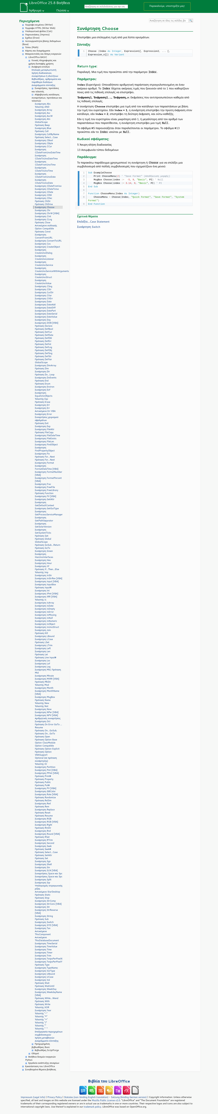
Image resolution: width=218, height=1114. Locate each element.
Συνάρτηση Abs (43, 103)
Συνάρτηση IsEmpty (45, 608)
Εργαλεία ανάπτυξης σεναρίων (43, 1062)
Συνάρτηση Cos (43, 243)
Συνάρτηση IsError (44, 611)
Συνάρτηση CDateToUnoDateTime (46, 157)
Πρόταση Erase (42, 401)
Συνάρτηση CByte (44, 143)
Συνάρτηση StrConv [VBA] (48, 903)
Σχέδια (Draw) (32, 37)
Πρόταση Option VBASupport (43, 753)
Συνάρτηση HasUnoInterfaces (44, 556)
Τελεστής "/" (41, 1022)
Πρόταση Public (43, 782)
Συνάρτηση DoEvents (45, 377)
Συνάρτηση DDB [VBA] (46, 322)
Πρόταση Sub (42, 919)
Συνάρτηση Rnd (43, 830)
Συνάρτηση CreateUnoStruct (43, 276)
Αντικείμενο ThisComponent (43, 933)
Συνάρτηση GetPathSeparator (44, 519)
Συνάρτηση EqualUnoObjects (43, 394)
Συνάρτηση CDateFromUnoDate (45, 175)
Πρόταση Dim (42, 368)
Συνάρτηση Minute (44, 675)
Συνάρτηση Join (43, 630)
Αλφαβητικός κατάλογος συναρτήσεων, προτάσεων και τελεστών (47, 97)
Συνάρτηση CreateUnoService (44, 263)
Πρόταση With (42, 1001)
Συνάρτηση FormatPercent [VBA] (48, 479)
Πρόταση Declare (43, 325)
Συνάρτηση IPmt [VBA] (46, 593)
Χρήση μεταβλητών (44, 1037)
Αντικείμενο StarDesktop (47, 891)
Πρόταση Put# (42, 785)
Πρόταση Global (43, 538)
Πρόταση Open (42, 736)
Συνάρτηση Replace (45, 809)
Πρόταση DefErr (43, 341)
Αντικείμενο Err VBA (45, 411)
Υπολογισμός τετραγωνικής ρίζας (49, 887)
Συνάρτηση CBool (44, 140)
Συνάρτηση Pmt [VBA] (46, 770)
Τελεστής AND (42, 106)
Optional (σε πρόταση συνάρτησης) (46, 759)
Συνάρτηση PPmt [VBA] (47, 773)
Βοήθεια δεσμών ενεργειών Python (40, 1058)
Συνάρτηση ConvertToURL (48, 240)
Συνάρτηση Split (43, 879)
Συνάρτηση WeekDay (45, 989)
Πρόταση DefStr (43, 356)
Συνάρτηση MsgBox (45, 697)
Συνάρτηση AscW (44, 115)
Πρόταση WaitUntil (44, 986)
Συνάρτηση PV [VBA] (45, 788)
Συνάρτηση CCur (43, 146)
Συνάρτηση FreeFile (45, 487)
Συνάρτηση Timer (43, 952)
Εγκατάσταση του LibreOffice (40, 1066)
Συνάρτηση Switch (44, 922)
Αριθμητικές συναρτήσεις (48, 718)
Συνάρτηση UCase (44, 976)
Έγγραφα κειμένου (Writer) (39, 24)
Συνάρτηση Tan (42, 928)
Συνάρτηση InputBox (45, 584)
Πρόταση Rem (42, 806)
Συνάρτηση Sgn (43, 861)
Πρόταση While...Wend (46, 998)
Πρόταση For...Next (45, 456)
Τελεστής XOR (42, 1007)
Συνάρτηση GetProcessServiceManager (49, 513)
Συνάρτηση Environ (44, 386)
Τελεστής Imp (41, 572)
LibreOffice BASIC (37, 57)
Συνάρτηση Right (43, 824)
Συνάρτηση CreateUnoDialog (43, 251)
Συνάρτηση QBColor (45, 791)
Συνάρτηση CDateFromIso (48, 185)
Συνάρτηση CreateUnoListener (44, 257)
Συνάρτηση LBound (44, 636)
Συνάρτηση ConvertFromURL (44, 236)
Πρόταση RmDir (43, 827)
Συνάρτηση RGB (43, 818)
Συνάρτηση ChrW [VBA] (47, 213)
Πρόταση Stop (42, 897)
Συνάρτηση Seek (43, 846)
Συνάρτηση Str (42, 906)
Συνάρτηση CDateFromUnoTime (45, 163)
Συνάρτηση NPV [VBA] (46, 715)
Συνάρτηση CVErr (44, 298)
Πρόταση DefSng (43, 353)
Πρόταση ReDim (43, 800)
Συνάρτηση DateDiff (45, 307)
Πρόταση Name (43, 700)
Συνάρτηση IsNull (44, 617)
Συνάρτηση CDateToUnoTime (44, 169)
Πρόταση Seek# (43, 849)
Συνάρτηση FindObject (46, 444)
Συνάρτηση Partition (45, 767)
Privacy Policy (54, 1097)
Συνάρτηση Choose (44, 207)
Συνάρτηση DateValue (46, 316)
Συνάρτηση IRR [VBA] (46, 596)
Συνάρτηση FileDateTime (47, 435)
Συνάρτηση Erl (42, 404)
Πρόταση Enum (42, 383)
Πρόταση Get (41, 535)
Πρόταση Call (42, 131)
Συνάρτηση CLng (43, 219)
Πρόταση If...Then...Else (47, 569)
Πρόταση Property (44, 779)
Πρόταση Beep (42, 125)
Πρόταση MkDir (43, 681)
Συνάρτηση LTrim (44, 645)
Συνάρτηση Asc (42, 112)
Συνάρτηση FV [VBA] (45, 496)
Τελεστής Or (41, 763)
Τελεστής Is (40, 599)
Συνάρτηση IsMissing (45, 614)
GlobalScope (41, 122)
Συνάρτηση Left (43, 648)
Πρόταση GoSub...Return (47, 544)
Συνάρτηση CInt (43, 216)
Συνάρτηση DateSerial (46, 313)
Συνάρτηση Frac (43, 484)
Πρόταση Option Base (46, 739)
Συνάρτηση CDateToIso (47, 188)
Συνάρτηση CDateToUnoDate (44, 181)
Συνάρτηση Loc (42, 660)
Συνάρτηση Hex (43, 560)
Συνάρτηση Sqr (42, 882)
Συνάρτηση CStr (43, 289)
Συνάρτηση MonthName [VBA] (47, 692)
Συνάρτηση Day (43, 319)
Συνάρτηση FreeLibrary (46, 490)
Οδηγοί (35, 1053)
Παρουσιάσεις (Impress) (37, 34)
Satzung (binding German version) (129, 1097)
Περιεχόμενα (29, 21)
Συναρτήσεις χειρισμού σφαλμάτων (46, 419)
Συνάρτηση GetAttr (44, 499)
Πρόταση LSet (42, 642)
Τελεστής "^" (41, 1028)
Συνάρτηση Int (42, 590)
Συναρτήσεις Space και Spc (48, 873)
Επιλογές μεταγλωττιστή (44, 69)
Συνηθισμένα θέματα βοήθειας (40, 1069)
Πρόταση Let (41, 654)
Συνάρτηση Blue (43, 128)
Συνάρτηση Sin (42, 867)
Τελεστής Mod (42, 684)
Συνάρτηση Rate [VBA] (46, 794)
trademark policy (92, 1106)
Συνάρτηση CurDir (44, 292)
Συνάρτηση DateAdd (45, 304)
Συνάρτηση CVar (43, 295)
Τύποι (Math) (31, 47)
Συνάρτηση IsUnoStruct (47, 627)
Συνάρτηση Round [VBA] (47, 833)
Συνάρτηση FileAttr (44, 429)
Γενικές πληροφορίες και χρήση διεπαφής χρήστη (42, 62)
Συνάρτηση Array (43, 109)
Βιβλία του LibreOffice (109, 1081)
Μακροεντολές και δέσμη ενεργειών (43, 53)
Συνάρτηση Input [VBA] (47, 581)
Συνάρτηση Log (43, 666)
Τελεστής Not (41, 706)
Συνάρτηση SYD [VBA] (46, 925)
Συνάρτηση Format (44, 462)
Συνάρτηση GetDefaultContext (44, 504)
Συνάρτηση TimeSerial (46, 943)
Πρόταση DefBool (44, 328)
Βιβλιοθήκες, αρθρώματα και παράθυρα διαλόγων (46, 81)
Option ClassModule (45, 742)
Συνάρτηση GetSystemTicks (43, 531)
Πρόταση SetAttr (43, 855)
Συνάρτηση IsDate (44, 605)
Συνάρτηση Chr (42, 210)
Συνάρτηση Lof (42, 663)
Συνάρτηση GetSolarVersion (43, 525)
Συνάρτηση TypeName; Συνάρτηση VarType (46, 969)
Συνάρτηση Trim (43, 955)
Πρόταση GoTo (42, 547)
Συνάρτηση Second (44, 843)
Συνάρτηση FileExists (45, 438)
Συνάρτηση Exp (43, 426)
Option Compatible (44, 228)
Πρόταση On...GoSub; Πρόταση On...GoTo (46, 732)
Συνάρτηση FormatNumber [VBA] (48, 473)
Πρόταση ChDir (43, 201)
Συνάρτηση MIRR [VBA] (47, 678)
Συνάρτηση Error (43, 414)
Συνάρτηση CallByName (47, 134)
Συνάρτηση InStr (43, 575)
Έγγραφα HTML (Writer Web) (40, 28)
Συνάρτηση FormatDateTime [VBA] (47, 467)
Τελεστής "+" (41, 1019)
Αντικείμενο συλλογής (46, 225)
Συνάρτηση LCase (44, 639)
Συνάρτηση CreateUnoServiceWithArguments (49, 270)
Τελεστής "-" (41, 1013)
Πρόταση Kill (41, 633)
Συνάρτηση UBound (45, 973)
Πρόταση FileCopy (44, 432)
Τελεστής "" (40, 1025)
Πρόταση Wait (42, 982)
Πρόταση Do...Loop (44, 374)
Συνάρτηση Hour (43, 563)
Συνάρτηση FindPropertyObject (45, 449)
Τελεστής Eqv (41, 398)
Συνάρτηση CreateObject (47, 246)
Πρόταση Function (44, 493)
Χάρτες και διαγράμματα (37, 50)
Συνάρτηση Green (44, 551)
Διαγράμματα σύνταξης (43, 85)
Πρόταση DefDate (44, 335)
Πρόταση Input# (43, 587)
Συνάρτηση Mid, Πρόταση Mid (48, 671)
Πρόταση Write (42, 1004)
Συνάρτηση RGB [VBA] (46, 821)
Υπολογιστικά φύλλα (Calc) (38, 31)
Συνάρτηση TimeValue (46, 946)
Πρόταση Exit (42, 423)
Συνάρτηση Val (42, 979)
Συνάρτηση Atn (42, 119)
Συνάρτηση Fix (42, 453)
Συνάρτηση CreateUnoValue (43, 282)
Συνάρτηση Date (43, 301)
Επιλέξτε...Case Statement (93, 221)
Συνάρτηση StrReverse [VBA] (46, 911)
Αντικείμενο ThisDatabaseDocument (47, 939)
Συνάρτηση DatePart (45, 310)
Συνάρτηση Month (44, 687)
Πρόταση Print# (43, 776)
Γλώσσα (61, 10)
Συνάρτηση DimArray (45, 365)
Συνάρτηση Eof (42, 389)
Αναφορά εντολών (41, 66)
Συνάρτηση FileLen (44, 441)
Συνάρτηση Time (43, 949)
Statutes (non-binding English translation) (86, 1097)
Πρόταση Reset (42, 812)
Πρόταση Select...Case (46, 137)
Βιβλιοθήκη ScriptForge (47, 1050)
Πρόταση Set (41, 858)
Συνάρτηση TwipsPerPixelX (48, 958)
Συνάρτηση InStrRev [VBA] (48, 578)
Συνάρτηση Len (42, 651)
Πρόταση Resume (44, 815)
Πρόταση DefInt (43, 344)
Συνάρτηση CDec (43, 198)
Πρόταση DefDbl (43, 338)
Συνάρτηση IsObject (45, 624)
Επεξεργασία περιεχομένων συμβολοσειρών (49, 1033)
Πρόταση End (42, 380)
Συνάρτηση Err (42, 408)
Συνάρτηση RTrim (44, 840)
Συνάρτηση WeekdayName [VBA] (48, 994)
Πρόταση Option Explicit (47, 748)
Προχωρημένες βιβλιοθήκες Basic (41, 1045)
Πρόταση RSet (42, 836)
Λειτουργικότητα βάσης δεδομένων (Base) (41, 43)
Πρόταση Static (43, 894)
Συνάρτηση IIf (42, 566)
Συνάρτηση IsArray (44, 602)
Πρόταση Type (42, 964)
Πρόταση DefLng (43, 347)
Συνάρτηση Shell (43, 864)
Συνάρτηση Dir (42, 371)
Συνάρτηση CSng (43, 286)
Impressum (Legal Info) (33, 1097)
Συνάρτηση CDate (44, 192)
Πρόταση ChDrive (44, 204)
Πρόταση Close (42, 222)
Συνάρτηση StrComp (45, 900)
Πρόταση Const (43, 231)
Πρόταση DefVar (43, 359)
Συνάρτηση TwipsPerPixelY (48, 961)
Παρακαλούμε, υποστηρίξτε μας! (167, 6)
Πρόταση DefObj (43, 350)
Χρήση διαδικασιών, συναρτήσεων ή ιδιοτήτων (45, 74)
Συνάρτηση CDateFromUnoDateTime (47, 151)
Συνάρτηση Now (43, 709)
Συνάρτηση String (44, 916)
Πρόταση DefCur (43, 331)
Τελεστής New (42, 703)
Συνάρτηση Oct (42, 721)
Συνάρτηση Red (43, 803)
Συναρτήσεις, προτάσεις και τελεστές (45, 90)
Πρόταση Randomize (45, 797)
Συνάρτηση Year (43, 1010)
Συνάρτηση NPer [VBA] (47, 712)
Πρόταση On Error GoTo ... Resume (48, 726)
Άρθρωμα (35, 10)
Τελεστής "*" (41, 1016)
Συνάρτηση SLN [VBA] (46, 870)
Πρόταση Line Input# (45, 657)
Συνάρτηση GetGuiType (47, 508)
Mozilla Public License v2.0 (106, 1100)
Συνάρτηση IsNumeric (46, 620)
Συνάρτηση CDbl (43, 195)
